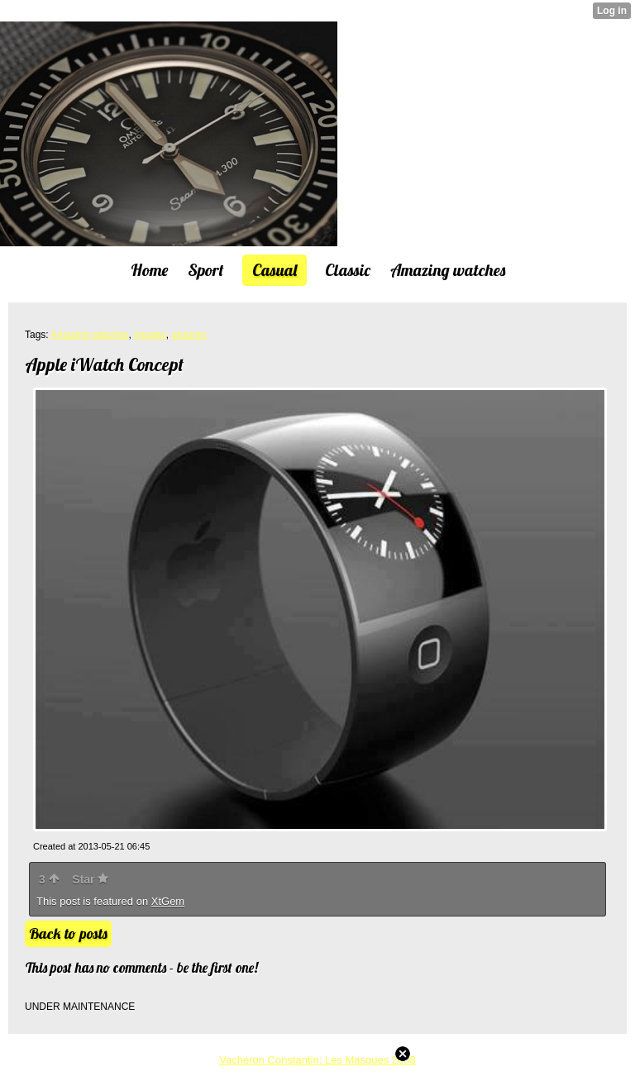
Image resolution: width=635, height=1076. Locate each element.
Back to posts (68, 933)
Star (90, 879)
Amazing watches (89, 334)
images (150, 334)
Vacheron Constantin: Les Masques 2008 (317, 1060)
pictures (188, 334)
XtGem (167, 901)
